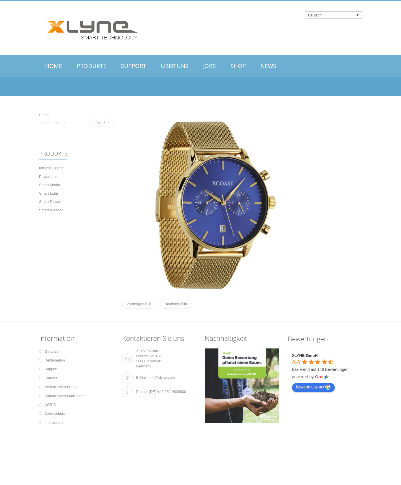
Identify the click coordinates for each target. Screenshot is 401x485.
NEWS (268, 66)
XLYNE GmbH (305, 355)
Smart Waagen (51, 210)
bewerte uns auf (313, 387)
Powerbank (48, 177)
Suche (44, 115)
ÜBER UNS (174, 66)
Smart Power (49, 201)
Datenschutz (54, 413)
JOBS (209, 66)
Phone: (142, 392)
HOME (53, 66)
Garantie (51, 351)
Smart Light (48, 193)
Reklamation (54, 360)
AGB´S (50, 405)
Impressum (53, 422)
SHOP (238, 66)
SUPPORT (133, 66)
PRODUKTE (91, 66)
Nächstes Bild (176, 304)
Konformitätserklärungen (64, 396)
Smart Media (49, 185)
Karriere (50, 378)
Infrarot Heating (52, 168)
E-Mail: (142, 377)
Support (50, 369)
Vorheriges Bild (139, 304)
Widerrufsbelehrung (60, 387)
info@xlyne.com (162, 377)
